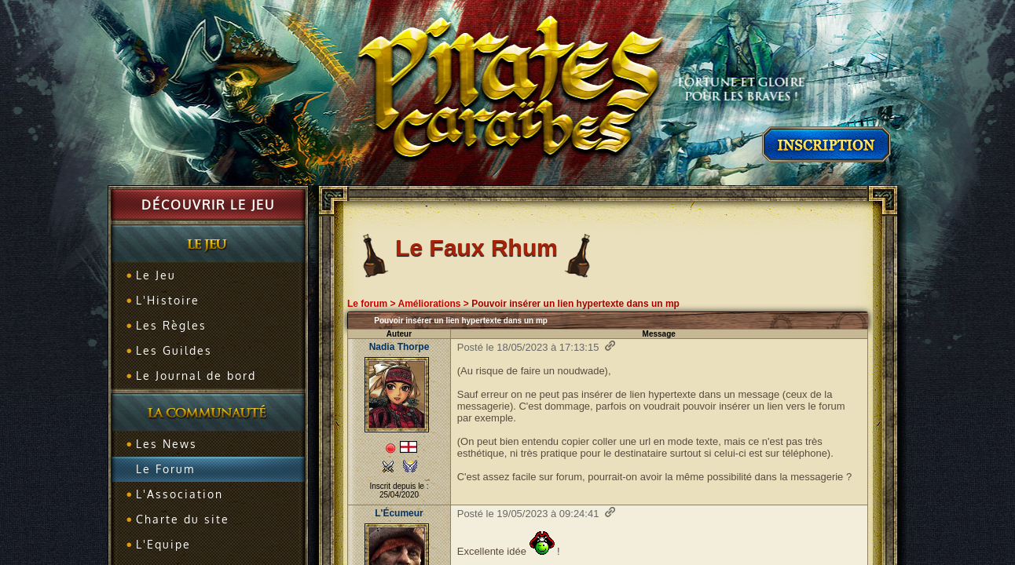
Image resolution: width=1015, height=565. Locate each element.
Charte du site (182, 519)
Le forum (367, 303)
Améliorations (429, 303)
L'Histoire (168, 300)
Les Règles (171, 325)
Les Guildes (174, 350)
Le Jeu (156, 275)
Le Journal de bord (196, 375)
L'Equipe (163, 544)
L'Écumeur (399, 513)
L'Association (179, 494)
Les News (166, 443)
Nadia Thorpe (399, 346)
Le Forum (165, 469)
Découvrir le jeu (208, 205)
